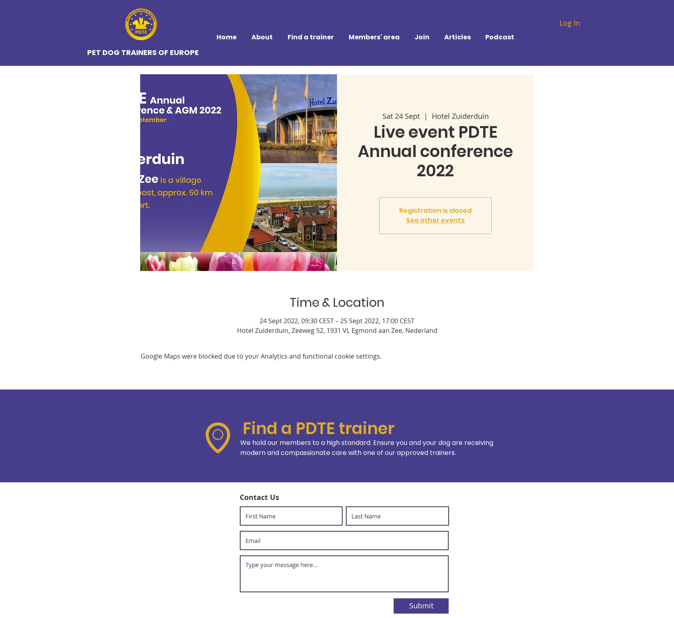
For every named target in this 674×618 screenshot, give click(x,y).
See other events (435, 220)
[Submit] (421, 606)
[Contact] (566, 47)
